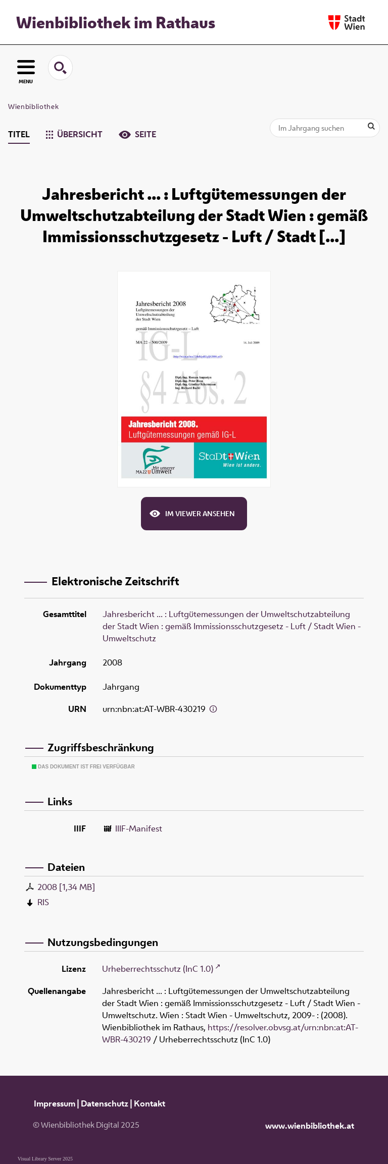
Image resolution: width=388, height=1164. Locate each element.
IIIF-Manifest (138, 828)
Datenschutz (104, 1103)
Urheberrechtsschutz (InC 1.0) (157, 968)
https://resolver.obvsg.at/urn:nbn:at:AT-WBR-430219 (230, 1033)
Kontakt (149, 1103)
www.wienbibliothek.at (309, 1125)
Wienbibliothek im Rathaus (115, 22)
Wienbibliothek (33, 106)
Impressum (54, 1103)
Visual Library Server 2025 (45, 1158)
